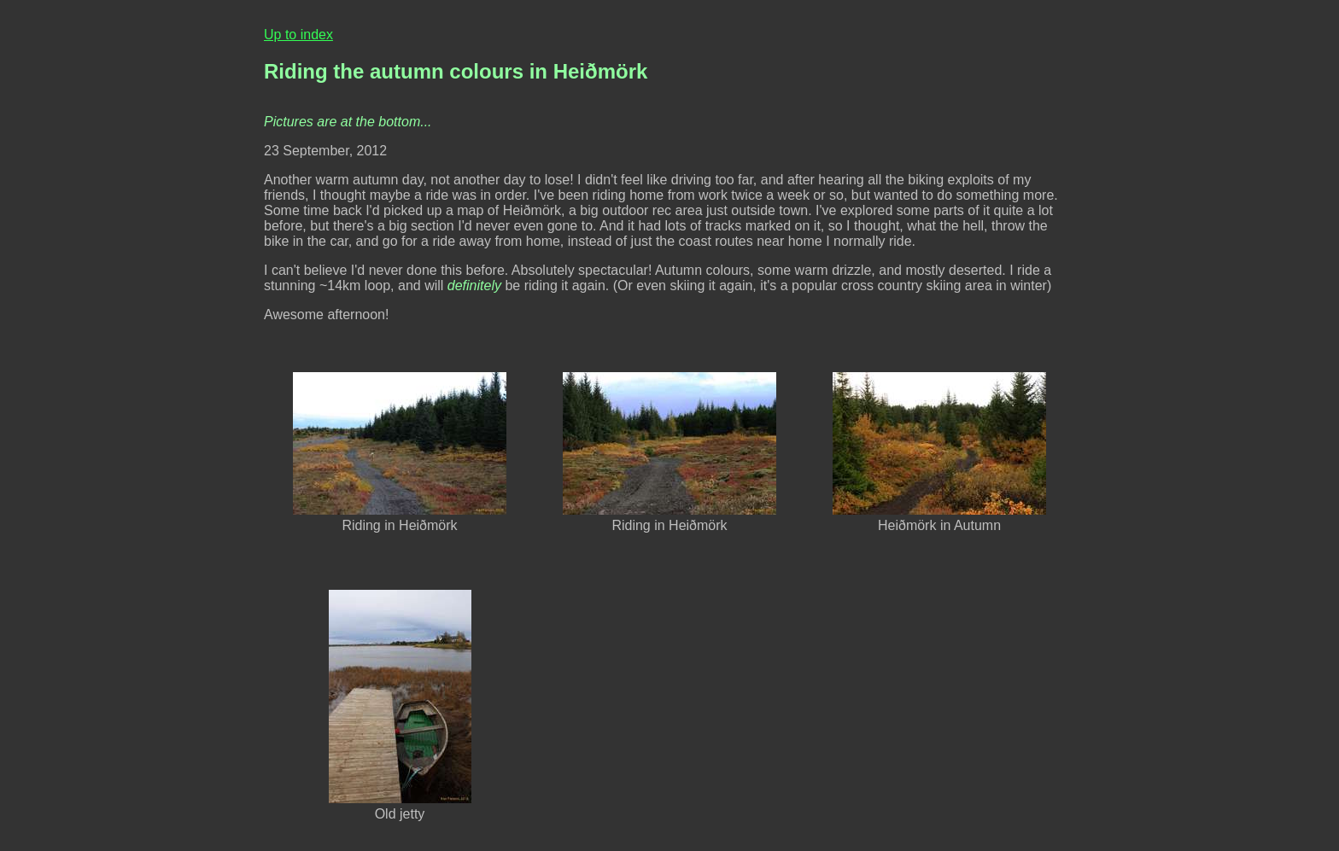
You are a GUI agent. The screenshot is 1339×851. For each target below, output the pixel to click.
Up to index (298, 34)
